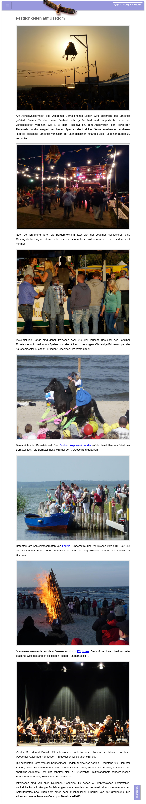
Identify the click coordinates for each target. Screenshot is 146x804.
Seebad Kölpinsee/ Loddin (75, 445)
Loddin (66, 545)
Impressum (137, 792)
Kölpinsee (83, 651)
